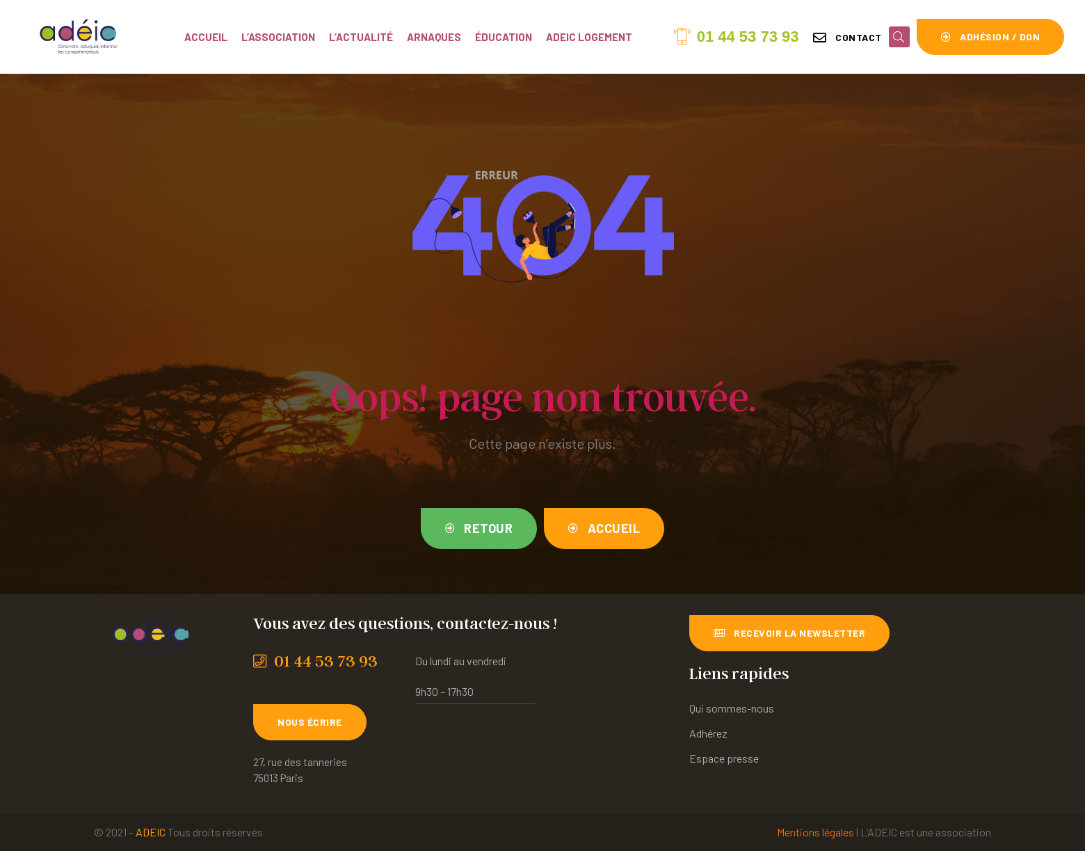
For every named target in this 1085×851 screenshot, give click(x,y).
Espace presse (724, 758)
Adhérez (708, 733)
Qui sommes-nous (731, 708)
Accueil (205, 37)
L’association (278, 37)
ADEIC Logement (589, 37)
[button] (847, 37)
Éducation (503, 37)
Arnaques (434, 37)
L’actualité (361, 37)
